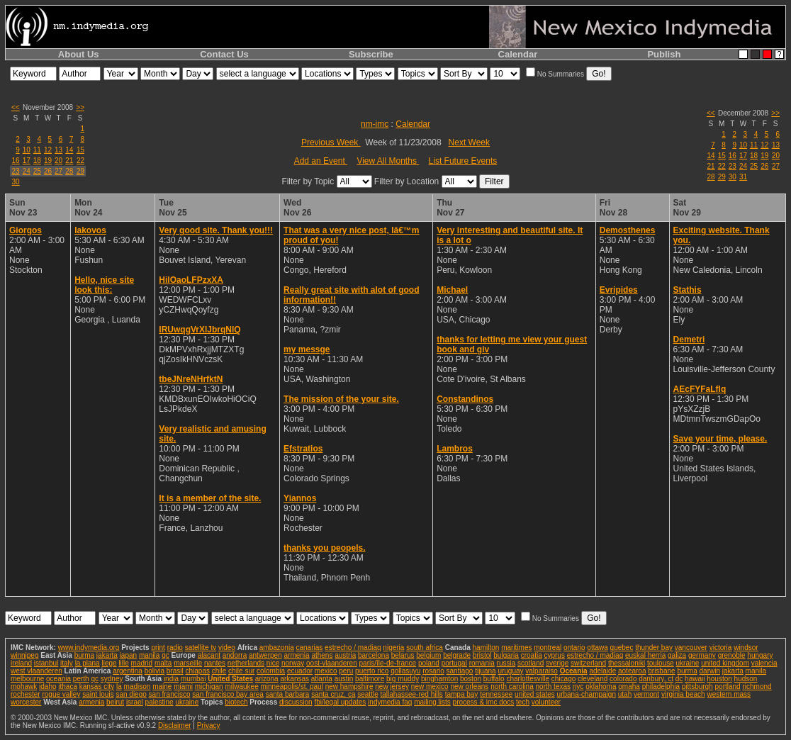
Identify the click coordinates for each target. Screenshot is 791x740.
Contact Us (224, 54)
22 (80, 160)
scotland (530, 663)
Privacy (208, 725)
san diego (131, 694)
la (119, 686)
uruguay (510, 671)
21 (69, 160)
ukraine (688, 663)
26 (48, 171)
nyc (578, 686)
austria (345, 655)
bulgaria (506, 655)
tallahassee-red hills (411, 694)
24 (26, 171)
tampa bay (461, 694)
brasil (175, 671)
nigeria (393, 647)
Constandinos (465, 399)
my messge (307, 349)
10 (26, 150)
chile (219, 671)
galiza (677, 655)
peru (346, 671)
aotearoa (632, 671)
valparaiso (541, 671)
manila (149, 655)
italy (66, 663)
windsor (746, 647)
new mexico (430, 686)
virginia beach (683, 694)
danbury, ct (656, 679)
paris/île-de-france (388, 663)
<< (15, 107)
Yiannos (300, 498)
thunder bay (654, 647)
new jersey (392, 686)
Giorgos (25, 230)
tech (522, 702)
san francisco (170, 694)
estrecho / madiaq (353, 647)
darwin (710, 671)
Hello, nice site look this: (104, 285)
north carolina (512, 686)
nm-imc (374, 124)
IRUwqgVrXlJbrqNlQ (199, 330)
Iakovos (90, 230)
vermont (646, 694)
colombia (271, 671)
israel (134, 702)
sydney (112, 679)
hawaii (695, 679)
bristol (482, 655)
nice (273, 663)
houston (719, 679)
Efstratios (303, 449)
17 (26, 160)
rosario (433, 671)
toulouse (660, 663)
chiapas (197, 671)
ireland (21, 663)
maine (162, 686)
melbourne (27, 679)
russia (506, 663)
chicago (563, 679)
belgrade (457, 655)
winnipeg (24, 655)
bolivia (154, 671)
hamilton (486, 647)
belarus (403, 655)
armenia (296, 655)
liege (108, 663)
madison (137, 686)
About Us (78, 54)
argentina (127, 671)
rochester (25, 694)
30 (16, 182)
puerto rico (371, 671)
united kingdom (725, 663)
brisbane (661, 671)
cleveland (592, 679)
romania (482, 663)
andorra (235, 655)
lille (123, 663)
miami (183, 686)
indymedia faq (390, 702)
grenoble (732, 655)
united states (535, 694)
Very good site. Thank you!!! (216, 230)
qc (165, 655)
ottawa (597, 647)
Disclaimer (174, 725)
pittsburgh (697, 686)
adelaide (602, 671)
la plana (87, 663)
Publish (663, 54)
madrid (142, 663)
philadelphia (661, 686)
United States (230, 679)
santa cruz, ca (333, 694)
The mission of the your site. (341, 399)
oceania (58, 679)
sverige (557, 663)
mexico (326, 671)
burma (84, 655)
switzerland (588, 663)
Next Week (469, 142)
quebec (622, 647)
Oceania (574, 671)
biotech (236, 702)
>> (80, 107)
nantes (214, 663)
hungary (760, 655)
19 (48, 160)
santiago (460, 671)
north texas (553, 686)
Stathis (687, 290)
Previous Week (331, 142)
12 (48, 150)
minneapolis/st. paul (292, 686)
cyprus (554, 655)
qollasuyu (405, 671)
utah (625, 694)
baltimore (369, 679)
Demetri (689, 339)
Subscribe (371, 54)
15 (80, 150)
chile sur (241, 671)
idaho (47, 686)
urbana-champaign (586, 694)
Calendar (518, 54)
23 (16, 171)
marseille (188, 663)
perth (81, 679)
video (226, 647)
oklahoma (600, 686)
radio (175, 647)
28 (69, 171)
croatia (531, 655)
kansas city (96, 686)
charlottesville (527, 679)
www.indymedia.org (89, 647)
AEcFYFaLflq (700, 389)
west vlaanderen (36, 671)
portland (728, 686)
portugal (454, 663)
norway (292, 663)
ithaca (67, 686)
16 (16, 160)
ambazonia (276, 647)
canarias (309, 647)
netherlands (246, 663)
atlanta (321, 679)
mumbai (193, 679)
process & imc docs (484, 702)
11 (37, 150)
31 (743, 177)
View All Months (388, 161)
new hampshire (349, 686)
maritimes (516, 647)
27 (58, 171)
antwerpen (265, 655)
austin (344, 679)
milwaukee (241, 686)
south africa (424, 647)
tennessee (496, 694)
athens (321, 655)
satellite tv (200, 647)
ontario (574, 647)
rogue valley (61, 694)
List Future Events (463, 161)
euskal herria (645, 655)
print (157, 647)
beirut (115, 702)
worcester (26, 702)
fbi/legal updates (340, 702)
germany (702, 655)
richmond (756, 686)
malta (163, 663)
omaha (629, 686)
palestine (159, 702)
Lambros (455, 449)
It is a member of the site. (210, 498)
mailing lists (432, 702)
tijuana (485, 671)
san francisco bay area (228, 694)
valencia (764, 663)
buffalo (494, 679)
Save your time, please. (720, 439)
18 (37, 160)
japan (128, 655)
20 (58, 160)
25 (37, 171)
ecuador (300, 671)
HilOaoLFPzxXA (191, 280)
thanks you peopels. (324, 548)
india (171, 679)
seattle (367, 694)
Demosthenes (628, 230)
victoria (720, 647)
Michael (452, 290)
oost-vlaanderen (331, 663)
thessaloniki (626, 663)
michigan (209, 686)
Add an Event (320, 161)
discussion (296, 702)
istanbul (46, 663)
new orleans (469, 686)
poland (428, 663)
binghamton (439, 679)
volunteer (546, 702)
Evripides (619, 290)
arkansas (294, 679)
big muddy (402, 679)
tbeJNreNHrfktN (191, 379)
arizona (267, 679)
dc (679, 679)
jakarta (107, 655)
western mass (729, 694)
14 (69, 150)
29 (80, 171)
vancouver (691, 647)
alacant (209, 655)
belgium (428, 655)
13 (58, 150)
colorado (623, 679)
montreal (547, 647)
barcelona (373, 655)
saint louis (97, 694)
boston (470, 679)
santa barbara (288, 694)
